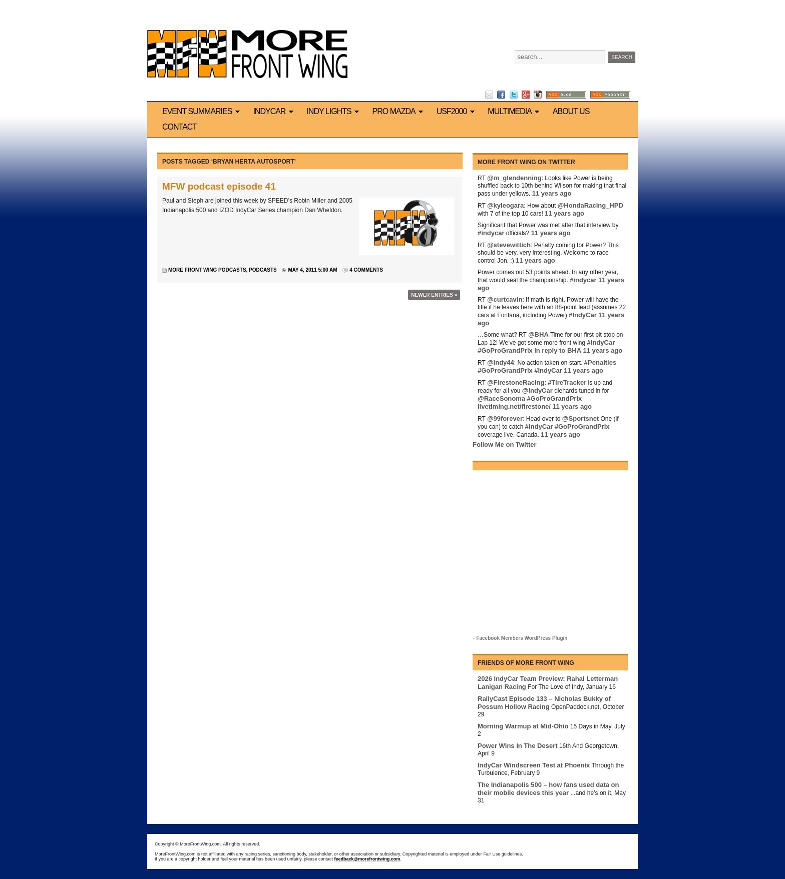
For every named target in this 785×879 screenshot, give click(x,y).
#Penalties (600, 362)
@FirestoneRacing (516, 382)
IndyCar (274, 111)
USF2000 (457, 111)
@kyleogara (505, 205)
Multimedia (515, 111)
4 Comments (366, 270)
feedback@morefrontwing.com (367, 858)
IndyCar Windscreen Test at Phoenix (534, 765)
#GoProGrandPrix (505, 350)
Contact (179, 127)
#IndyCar (583, 315)
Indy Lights (334, 111)
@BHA (538, 334)
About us (571, 111)
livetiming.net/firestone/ (514, 406)
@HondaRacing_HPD (590, 205)
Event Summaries (202, 111)
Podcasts (263, 270)
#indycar (491, 233)
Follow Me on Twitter (505, 444)
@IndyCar (537, 390)
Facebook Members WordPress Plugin (521, 638)
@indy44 (500, 362)
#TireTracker (567, 382)
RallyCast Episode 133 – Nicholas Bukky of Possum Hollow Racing (544, 702)
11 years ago (552, 193)
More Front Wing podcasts (207, 270)
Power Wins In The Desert (518, 745)
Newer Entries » (434, 295)
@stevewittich (509, 245)
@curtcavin (504, 299)
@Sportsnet (580, 418)
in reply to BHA (557, 350)
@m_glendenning (514, 178)
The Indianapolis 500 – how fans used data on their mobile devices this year (548, 788)
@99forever (505, 418)
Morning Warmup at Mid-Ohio (523, 726)
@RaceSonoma (501, 398)
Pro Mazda (399, 111)
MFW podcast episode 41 (219, 186)
